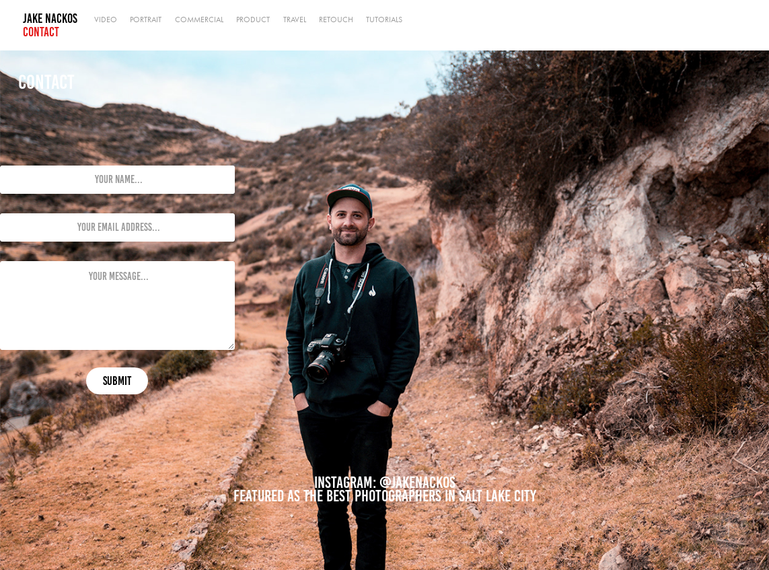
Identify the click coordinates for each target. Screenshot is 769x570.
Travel (294, 19)
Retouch (336, 19)
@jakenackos (417, 482)
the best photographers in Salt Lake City (419, 496)
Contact (41, 32)
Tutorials (384, 19)
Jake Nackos (50, 18)
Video (105, 19)
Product (253, 19)
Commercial (199, 19)
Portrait (145, 19)
